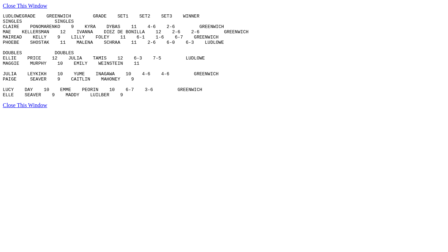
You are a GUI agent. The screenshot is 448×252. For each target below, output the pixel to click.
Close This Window (25, 6)
